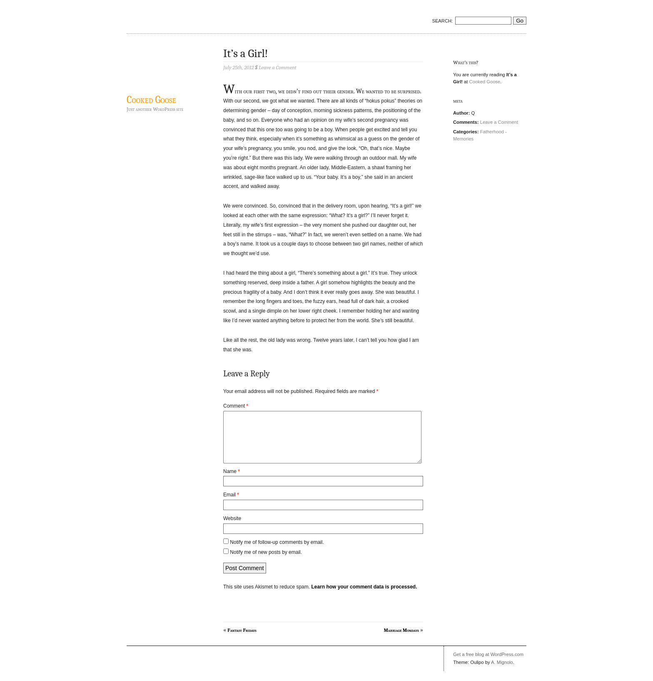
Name (231, 481)
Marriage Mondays (401, 640)
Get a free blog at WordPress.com (488, 664)
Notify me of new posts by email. (266, 562)
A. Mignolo (502, 672)
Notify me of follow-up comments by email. (277, 552)
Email (231, 505)
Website (232, 528)
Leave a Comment (499, 122)
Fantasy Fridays (242, 640)
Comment (235, 406)
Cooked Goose (151, 99)
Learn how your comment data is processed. (364, 597)
